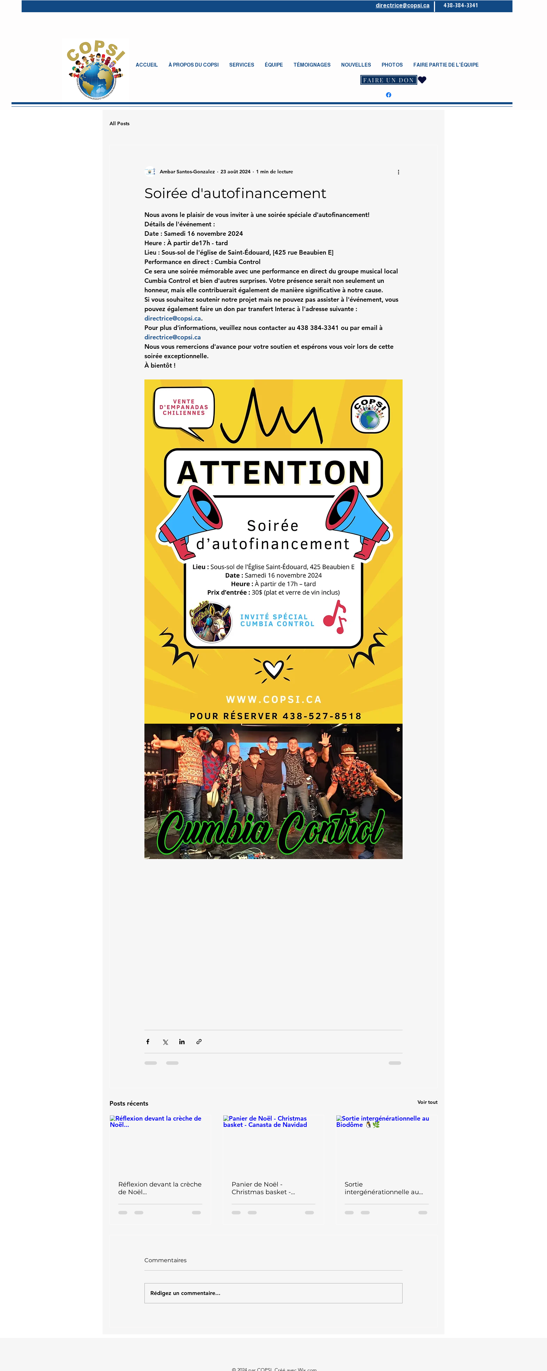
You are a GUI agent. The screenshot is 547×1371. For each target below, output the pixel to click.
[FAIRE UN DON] (389, 80)
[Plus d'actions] (398, 171)
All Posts (119, 123)
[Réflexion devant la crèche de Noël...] (160, 1143)
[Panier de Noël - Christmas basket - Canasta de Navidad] (273, 1143)
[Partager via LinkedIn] (182, 1041)
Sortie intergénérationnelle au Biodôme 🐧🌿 (382, 1188)
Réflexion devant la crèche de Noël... (160, 1188)
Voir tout (427, 1102)
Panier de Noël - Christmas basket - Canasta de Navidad (263, 1188)
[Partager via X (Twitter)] (165, 1041)
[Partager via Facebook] (147, 1041)
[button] (193, 65)
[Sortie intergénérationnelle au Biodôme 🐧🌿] (386, 1143)
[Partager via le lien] (199, 1041)
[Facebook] (388, 94)
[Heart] (422, 79)
